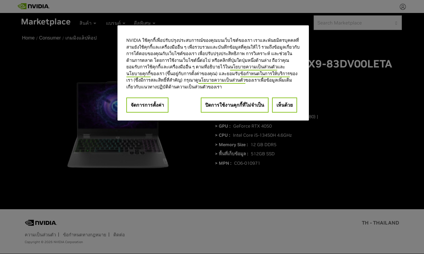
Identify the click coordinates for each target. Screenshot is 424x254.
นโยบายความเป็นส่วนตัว (253, 67)
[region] (213, 73)
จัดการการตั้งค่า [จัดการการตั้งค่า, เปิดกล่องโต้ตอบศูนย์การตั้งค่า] (147, 105)
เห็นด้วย (284, 105)
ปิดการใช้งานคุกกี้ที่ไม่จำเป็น (234, 105)
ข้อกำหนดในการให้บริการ (265, 73)
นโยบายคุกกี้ (138, 73)
